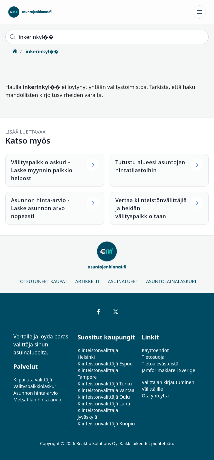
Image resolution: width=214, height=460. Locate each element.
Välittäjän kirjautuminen (168, 382)
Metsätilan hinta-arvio (37, 399)
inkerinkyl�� (41, 51)
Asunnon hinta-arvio (35, 393)
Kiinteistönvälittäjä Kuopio (106, 423)
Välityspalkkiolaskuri (35, 386)
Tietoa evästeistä (160, 363)
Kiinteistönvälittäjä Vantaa (106, 390)
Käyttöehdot (155, 350)
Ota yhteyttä (155, 395)
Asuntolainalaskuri (171, 281)
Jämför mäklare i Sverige (168, 370)
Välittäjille (152, 389)
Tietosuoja (153, 357)
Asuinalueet (123, 281)
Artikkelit (87, 281)
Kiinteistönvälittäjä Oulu (104, 397)
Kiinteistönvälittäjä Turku (105, 383)
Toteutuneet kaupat (42, 281)
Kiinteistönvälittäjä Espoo (105, 363)
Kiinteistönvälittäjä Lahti (104, 403)
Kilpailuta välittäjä (32, 379)
